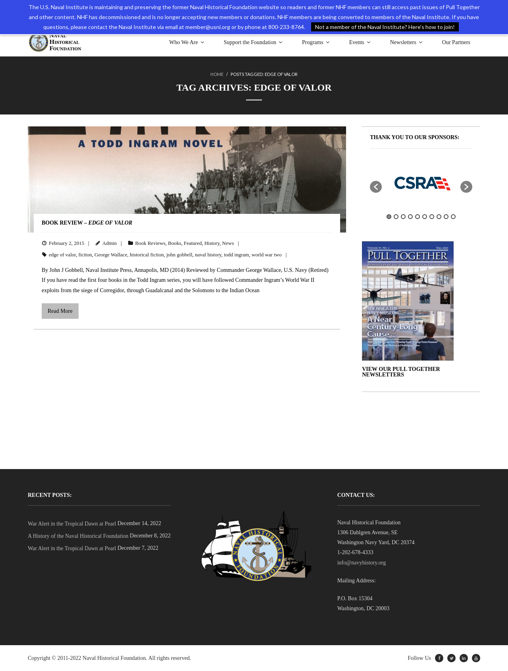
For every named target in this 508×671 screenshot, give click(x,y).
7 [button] (431, 216)
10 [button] (453, 216)
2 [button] (396, 216)
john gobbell (179, 255)
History (211, 243)
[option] (421, 183)
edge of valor (62, 255)
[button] (376, 187)
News (228, 243)
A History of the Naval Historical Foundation (78, 536)
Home (216, 74)
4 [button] (410, 216)
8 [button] (439, 216)
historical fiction (147, 255)
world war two (267, 255)
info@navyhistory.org (361, 563)
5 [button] (417, 216)
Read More (60, 311)
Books (174, 243)
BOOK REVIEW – (87, 223)
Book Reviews (150, 243)
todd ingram (236, 255)
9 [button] (446, 216)
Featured (193, 243)
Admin (109, 243)
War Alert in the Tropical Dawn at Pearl (72, 524)
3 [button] (403, 216)
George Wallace (110, 255)
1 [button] (389, 216)
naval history (208, 255)
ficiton (85, 255)
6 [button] (424, 216)
